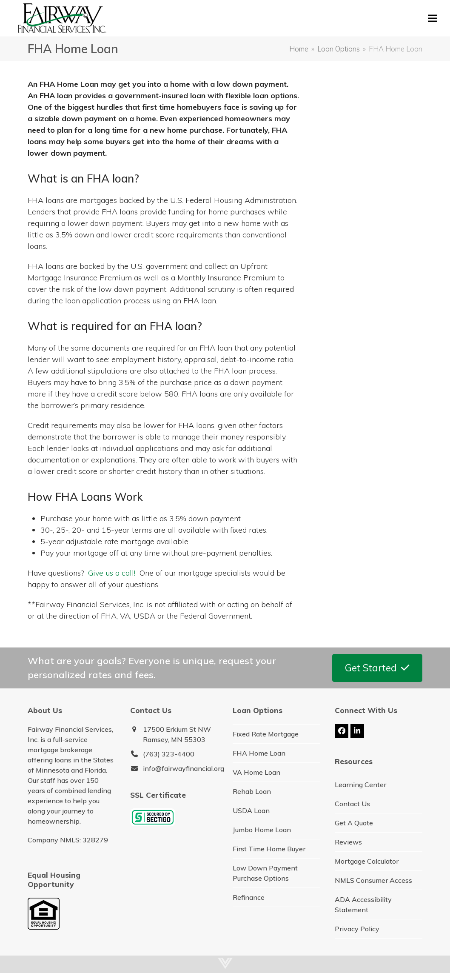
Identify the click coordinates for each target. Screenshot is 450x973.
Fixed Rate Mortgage (266, 734)
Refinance (249, 897)
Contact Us (352, 803)
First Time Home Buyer (269, 849)
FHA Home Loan (259, 753)
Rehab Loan (252, 791)
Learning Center (360, 784)
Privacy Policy (357, 928)
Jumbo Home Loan (262, 829)
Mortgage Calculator (367, 861)
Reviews (348, 842)
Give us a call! (111, 573)
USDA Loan (251, 810)
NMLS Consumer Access (373, 880)
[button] (432, 18)
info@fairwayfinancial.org (183, 768)
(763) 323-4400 (168, 754)
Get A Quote (354, 823)
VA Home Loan (256, 772)
